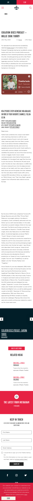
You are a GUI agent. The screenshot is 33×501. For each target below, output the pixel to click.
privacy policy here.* (21, 459)
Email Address (7, 448)
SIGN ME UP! (16, 464)
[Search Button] (29, 8)
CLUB (24, 2)
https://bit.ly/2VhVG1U (14, 127)
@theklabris (16, 406)
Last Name (6, 440)
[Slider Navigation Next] (31, 319)
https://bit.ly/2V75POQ (11, 123)
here (25, 494)
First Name (6, 432)
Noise (20, 40)
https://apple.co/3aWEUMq (15, 125)
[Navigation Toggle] (3, 8)
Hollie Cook (10, 48)
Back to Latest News (16, 348)
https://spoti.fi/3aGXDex (11, 121)
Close (8, 498)
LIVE (8, 2)
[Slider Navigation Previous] (1, 319)
